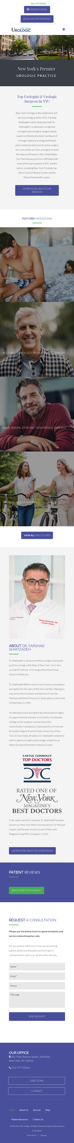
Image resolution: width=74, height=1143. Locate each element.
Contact (36, 1091)
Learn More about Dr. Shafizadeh (32, 850)
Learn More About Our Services (37, 190)
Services (37, 1110)
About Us (23, 1110)
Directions (36, 1080)
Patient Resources (19, 1119)
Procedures (37, 535)
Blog (47, 1110)
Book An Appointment (37, 18)
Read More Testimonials (26, 890)
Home (12, 1110)
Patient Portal (37, 9)
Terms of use (31, 1135)
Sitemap (44, 1135)
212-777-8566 (37, 3)
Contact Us (38, 1119)
